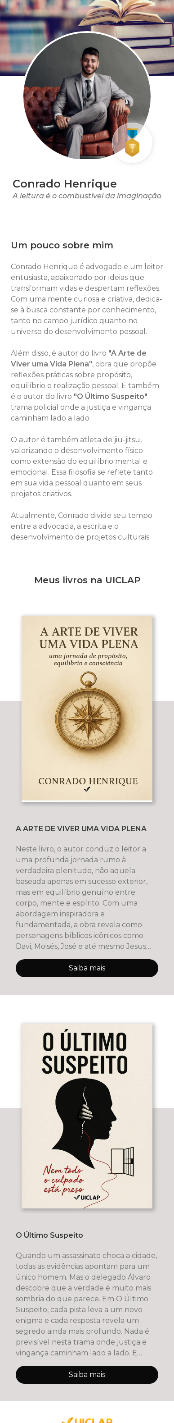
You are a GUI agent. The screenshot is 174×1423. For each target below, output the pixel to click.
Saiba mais (87, 968)
